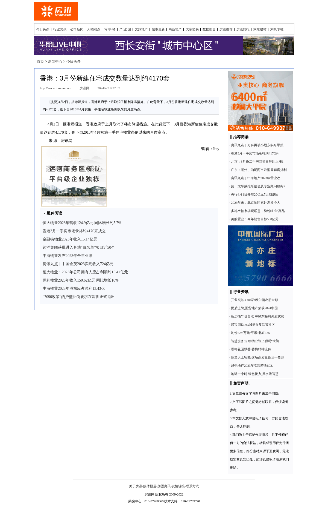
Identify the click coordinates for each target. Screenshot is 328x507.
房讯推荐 (226, 29)
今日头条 (42, 29)
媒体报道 (149, 486)
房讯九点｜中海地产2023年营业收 (255, 178)
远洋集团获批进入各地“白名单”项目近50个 (79, 247)
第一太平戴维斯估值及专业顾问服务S (258, 186)
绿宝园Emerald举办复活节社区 (253, 324)
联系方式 (192, 486)
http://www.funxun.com (55, 88)
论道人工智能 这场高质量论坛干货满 (257, 357)
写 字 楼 (110, 29)
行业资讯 (59, 29)
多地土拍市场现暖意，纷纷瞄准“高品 (258, 211)
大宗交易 (192, 29)
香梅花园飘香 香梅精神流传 (251, 349)
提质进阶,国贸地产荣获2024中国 (254, 308)
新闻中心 (55, 61)
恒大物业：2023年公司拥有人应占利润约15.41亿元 (85, 272)
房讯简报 (243, 29)
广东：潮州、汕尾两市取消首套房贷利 (259, 170)
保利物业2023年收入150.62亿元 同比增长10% (81, 280)
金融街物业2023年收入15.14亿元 (70, 239)
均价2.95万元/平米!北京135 (250, 333)
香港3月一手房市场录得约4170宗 (255, 153)
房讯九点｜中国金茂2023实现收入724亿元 (78, 264)
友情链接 (178, 486)
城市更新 (158, 29)
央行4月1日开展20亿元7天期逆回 (255, 194)
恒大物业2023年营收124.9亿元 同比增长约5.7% (82, 223)
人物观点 (93, 29)
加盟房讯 (164, 486)
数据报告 (209, 29)
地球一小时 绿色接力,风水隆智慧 (255, 374)
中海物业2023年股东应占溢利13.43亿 (74, 289)
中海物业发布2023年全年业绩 (67, 256)
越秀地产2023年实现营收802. (252, 366)
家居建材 (259, 29)
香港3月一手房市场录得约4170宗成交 (74, 231)
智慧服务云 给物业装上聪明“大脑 (255, 341)
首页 (40, 61)
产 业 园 (125, 29)
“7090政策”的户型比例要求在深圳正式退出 (79, 297)
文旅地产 (141, 29)
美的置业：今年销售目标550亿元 (255, 219)
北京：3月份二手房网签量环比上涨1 (257, 162)
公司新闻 (76, 29)
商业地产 (175, 29)
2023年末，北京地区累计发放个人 (255, 203)
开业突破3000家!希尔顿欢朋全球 (254, 300)
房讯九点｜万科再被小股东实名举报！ (259, 145)
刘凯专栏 (276, 29)
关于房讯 (135, 486)
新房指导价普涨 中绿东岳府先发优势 (257, 316)
